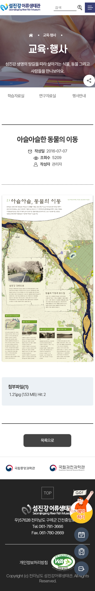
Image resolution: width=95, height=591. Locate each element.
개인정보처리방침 (34, 562)
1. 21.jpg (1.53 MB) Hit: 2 (27, 394)
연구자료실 (47, 95)
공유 (89, 80)
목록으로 (47, 440)
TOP (47, 492)
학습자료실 (16, 95)
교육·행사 (49, 35)
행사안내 (79, 95)
